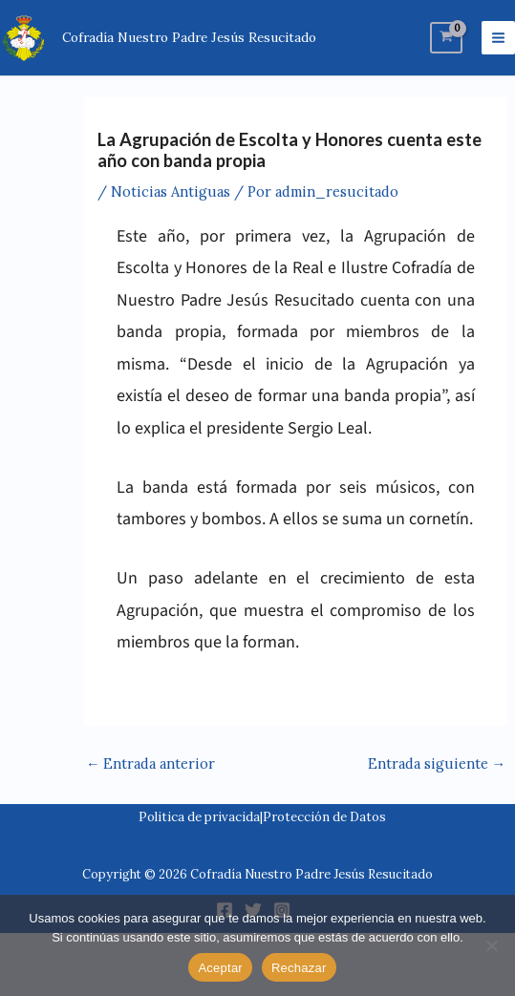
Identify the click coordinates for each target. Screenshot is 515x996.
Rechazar (299, 968)
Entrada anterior (151, 763)
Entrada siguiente (437, 763)
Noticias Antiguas (170, 191)
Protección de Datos (324, 817)
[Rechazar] (491, 945)
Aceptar (220, 968)
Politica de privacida (199, 817)
